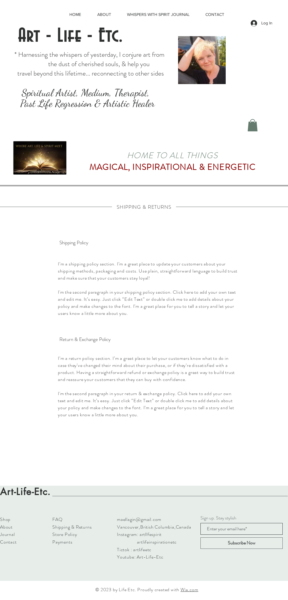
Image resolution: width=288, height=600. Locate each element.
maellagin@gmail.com (139, 519)
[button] (252, 125)
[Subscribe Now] (241, 543)
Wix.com (189, 589)
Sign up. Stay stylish (218, 518)
